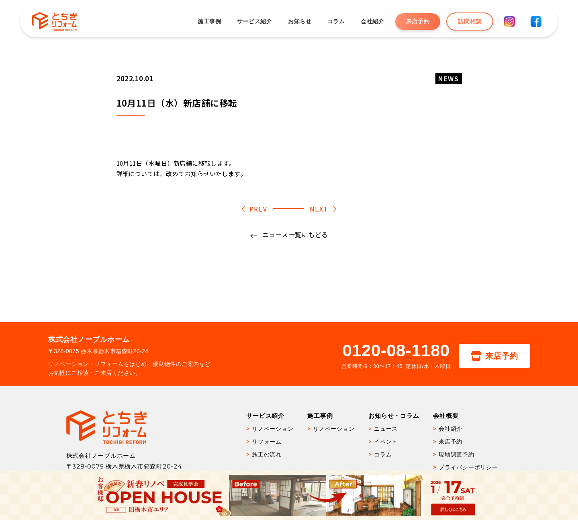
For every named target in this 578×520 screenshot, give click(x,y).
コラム (335, 21)
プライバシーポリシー (468, 467)
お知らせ (299, 21)
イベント (386, 441)
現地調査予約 (456, 454)
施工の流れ (267, 454)
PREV (258, 209)
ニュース (386, 428)
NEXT (319, 209)
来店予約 (417, 21)
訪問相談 (469, 21)
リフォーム (267, 441)
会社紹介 (372, 21)
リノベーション (272, 428)
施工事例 (209, 21)
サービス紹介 (254, 21)
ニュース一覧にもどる (295, 234)
